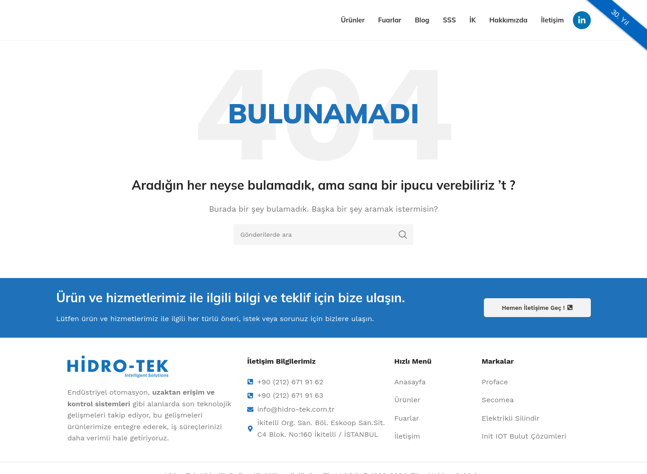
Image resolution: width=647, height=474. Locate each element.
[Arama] (323, 234)
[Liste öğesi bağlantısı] (433, 382)
